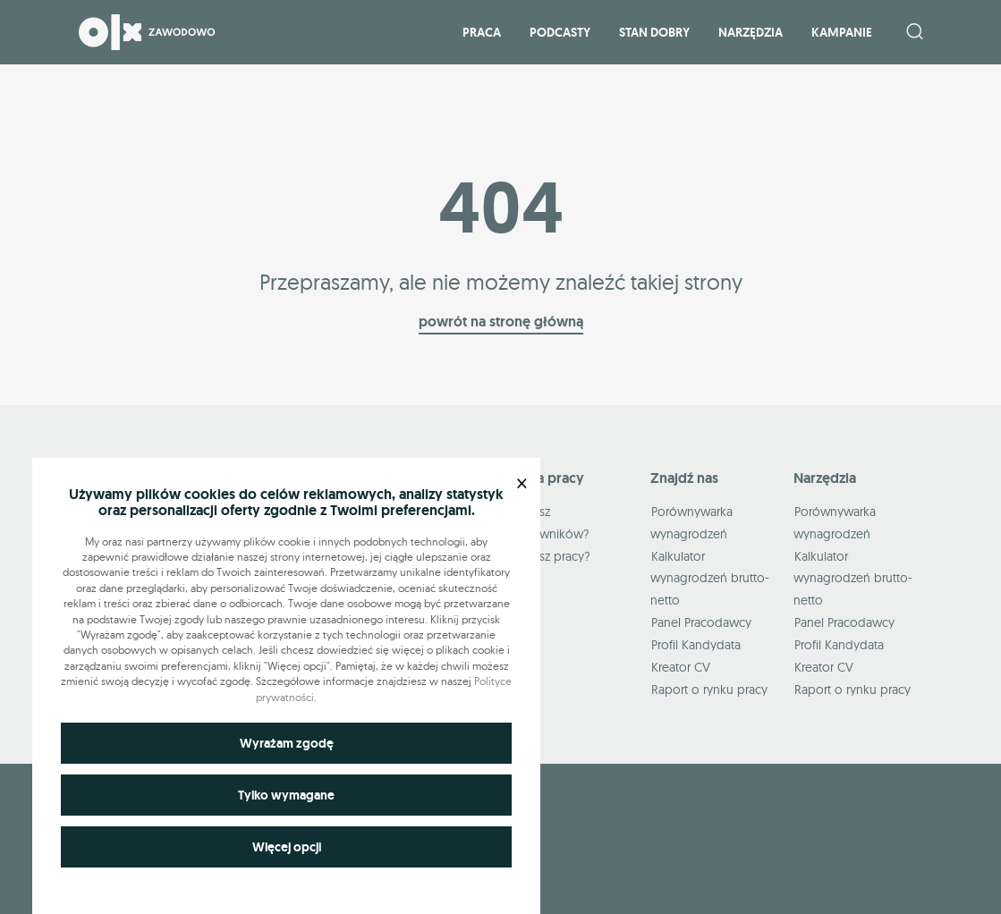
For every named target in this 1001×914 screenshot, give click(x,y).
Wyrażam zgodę (287, 743)
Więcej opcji (286, 847)
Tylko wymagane (286, 795)
